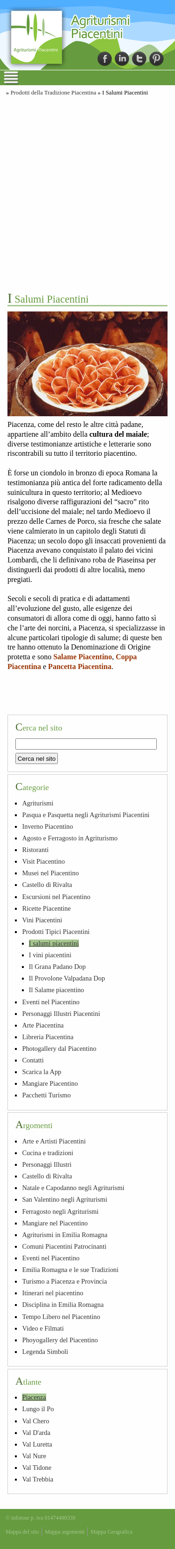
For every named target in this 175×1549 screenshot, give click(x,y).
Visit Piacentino (43, 861)
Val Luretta (37, 1444)
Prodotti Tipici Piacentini (56, 931)
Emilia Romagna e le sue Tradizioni (70, 1269)
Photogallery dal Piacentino (59, 1048)
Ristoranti (35, 849)
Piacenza (34, 1397)
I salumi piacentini (54, 943)
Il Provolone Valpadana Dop (67, 978)
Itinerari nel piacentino (52, 1293)
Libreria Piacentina (47, 1037)
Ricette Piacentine (46, 908)
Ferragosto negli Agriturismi (60, 1211)
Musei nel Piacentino (50, 873)
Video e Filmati (42, 1328)
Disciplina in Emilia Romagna (63, 1304)
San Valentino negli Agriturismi (64, 1199)
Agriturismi (37, 803)
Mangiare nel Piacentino (55, 1223)
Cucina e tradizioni (47, 1153)
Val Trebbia (37, 1479)
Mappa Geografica (112, 1532)
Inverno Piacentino (47, 826)
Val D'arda (36, 1432)
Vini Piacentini (42, 920)
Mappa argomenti (64, 1532)
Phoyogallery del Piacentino (60, 1340)
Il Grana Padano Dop (57, 966)
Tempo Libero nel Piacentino (61, 1316)
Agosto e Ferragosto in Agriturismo (70, 838)
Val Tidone (36, 1467)
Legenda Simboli (45, 1351)
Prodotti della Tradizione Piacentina (53, 92)
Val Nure (34, 1456)
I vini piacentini (50, 955)
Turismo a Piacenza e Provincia (64, 1281)
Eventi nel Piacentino (50, 1002)
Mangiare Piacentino (49, 1083)
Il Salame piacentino (56, 990)
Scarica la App (41, 1072)
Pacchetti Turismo (46, 1095)
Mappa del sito (22, 1532)
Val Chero (35, 1421)
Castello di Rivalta (47, 884)
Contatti (32, 1060)
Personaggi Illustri (46, 1164)
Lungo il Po (38, 1409)
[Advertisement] (87, 193)
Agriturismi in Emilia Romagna (64, 1234)
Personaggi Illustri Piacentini (61, 1013)
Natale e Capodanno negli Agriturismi (73, 1187)
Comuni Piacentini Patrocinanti (64, 1246)
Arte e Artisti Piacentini (53, 1141)
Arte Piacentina (42, 1025)
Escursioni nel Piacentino (56, 896)
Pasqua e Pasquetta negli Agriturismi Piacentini (85, 814)
